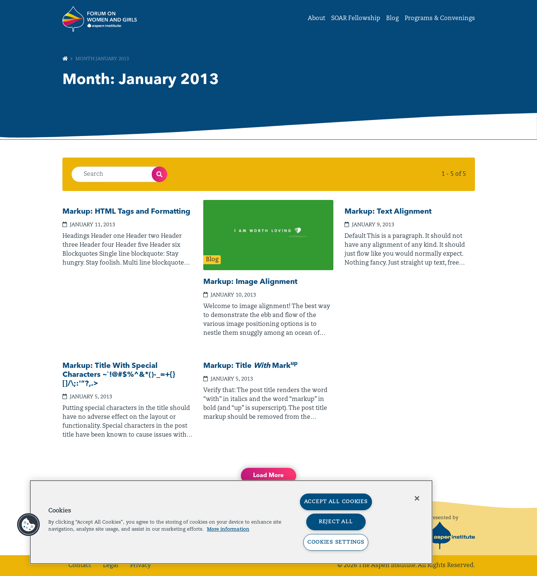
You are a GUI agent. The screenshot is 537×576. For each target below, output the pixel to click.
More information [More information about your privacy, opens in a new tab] (228, 529)
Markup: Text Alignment (387, 212)
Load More (268, 476)
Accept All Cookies (336, 502)
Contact (79, 566)
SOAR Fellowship (355, 19)
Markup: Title (250, 366)
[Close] (417, 498)
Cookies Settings (336, 542)
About (316, 19)
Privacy (140, 566)
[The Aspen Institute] (451, 535)
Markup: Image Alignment (250, 282)
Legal (110, 566)
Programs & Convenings (440, 19)
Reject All (336, 522)
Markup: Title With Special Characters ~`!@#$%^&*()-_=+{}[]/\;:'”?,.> (118, 375)
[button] (29, 525)
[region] (231, 522)
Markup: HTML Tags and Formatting (126, 212)
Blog (392, 19)
